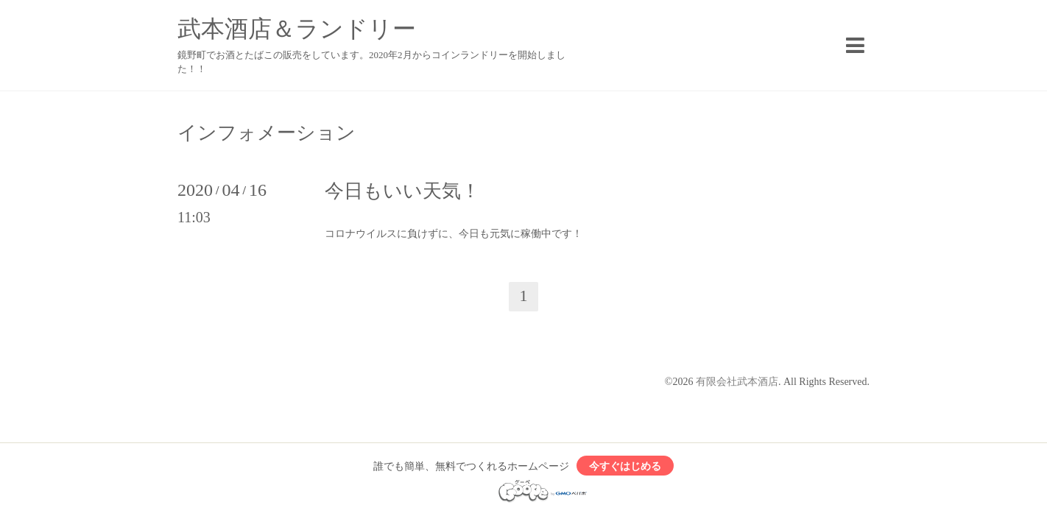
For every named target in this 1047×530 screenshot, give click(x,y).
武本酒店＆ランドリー (296, 28)
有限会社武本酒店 (737, 381)
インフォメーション (266, 133)
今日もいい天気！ (402, 191)
